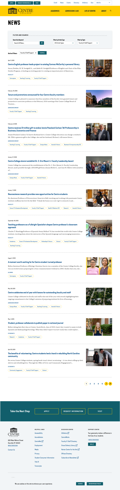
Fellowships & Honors (46, 241)
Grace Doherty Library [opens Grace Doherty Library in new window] (68, 445)
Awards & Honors (55, 144)
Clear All (42, 53)
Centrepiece (13, 78)
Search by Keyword (18, 40)
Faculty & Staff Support (40, 78)
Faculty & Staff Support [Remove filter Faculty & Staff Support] (27, 53)
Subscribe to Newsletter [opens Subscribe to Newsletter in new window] (68, 458)
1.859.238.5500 (93, 440)
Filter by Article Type (59, 40)
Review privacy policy (95, 484)
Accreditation (39, 437)
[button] (110, 11)
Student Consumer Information (44, 458)
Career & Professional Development (19, 208)
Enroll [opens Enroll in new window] (55, 3)
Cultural (58, 241)
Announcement (13, 108)
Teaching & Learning (25, 78)
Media (37, 449)
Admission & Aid (72, 11)
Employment (39, 445)
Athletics (85, 3)
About (103, 11)
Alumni (10, 272)
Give (92, 3)
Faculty (10, 74)
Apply (11, 3)
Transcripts (38, 466)
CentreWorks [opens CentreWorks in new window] (65, 437)
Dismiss (80, 484)
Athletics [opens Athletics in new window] (64, 433)
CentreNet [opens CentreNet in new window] (38, 441)
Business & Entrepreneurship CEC (72, 144)
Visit (37, 3)
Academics (55, 11)
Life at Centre (90, 11)
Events (69, 3)
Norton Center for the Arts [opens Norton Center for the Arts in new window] (69, 449)
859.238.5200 (13, 446)
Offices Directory (66, 454)
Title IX (37, 462)
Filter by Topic (81, 40)
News (62, 3)
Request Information (24, 3)
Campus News (43, 144)
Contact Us (11, 450)
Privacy (37, 454)
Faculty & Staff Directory (69, 441)
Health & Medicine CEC (54, 208)
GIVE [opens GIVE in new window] (91, 444)
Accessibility (39, 433)
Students (11, 333)
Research (66, 208)
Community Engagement (16, 370)
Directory (76, 3)
